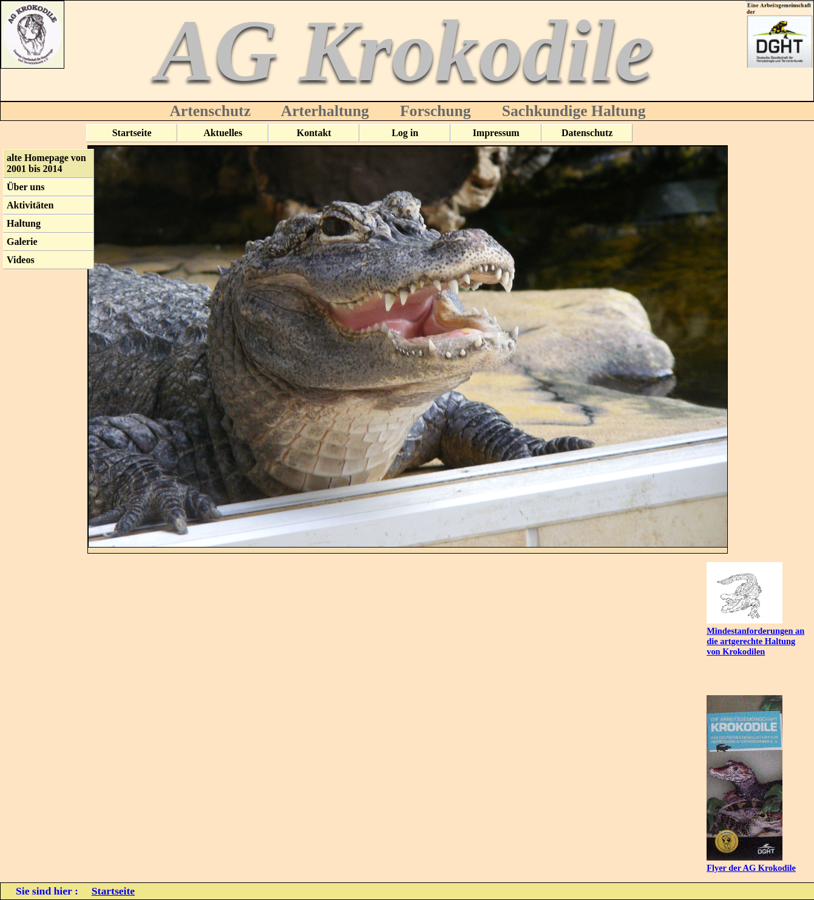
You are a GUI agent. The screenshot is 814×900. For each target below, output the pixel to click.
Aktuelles (222, 133)
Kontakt (314, 133)
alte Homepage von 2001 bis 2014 (46, 163)
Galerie (22, 241)
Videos (21, 260)
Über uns (25, 187)
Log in (405, 133)
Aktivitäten (30, 205)
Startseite (132, 133)
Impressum (496, 133)
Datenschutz (586, 133)
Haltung (24, 223)
